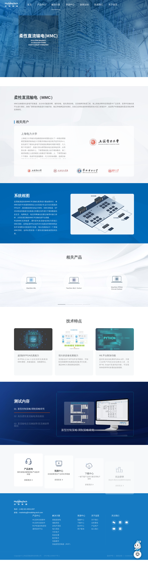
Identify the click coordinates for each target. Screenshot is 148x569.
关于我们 (94, 529)
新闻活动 (84, 4)
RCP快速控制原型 (39, 535)
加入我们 (94, 538)
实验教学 (55, 550)
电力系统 (55, 538)
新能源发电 (56, 529)
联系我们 (98, 4)
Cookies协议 (129, 565)
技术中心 (80, 535)
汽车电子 (55, 541)
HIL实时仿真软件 (38, 532)
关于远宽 (113, 4)
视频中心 (80, 529)
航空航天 (55, 547)
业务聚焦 (94, 532)
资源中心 (70, 4)
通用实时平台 (37, 538)
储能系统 (55, 532)
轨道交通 (55, 544)
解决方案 (55, 4)
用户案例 (80, 538)
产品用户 (94, 535)
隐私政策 (119, 565)
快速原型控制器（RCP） (61, 553)
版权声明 (110, 565)
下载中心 (80, 532)
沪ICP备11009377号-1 (52, 565)
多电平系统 (56, 535)
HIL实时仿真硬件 (38, 529)
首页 (29, 4)
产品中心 (41, 4)
